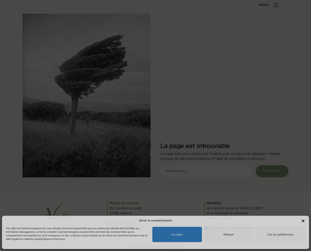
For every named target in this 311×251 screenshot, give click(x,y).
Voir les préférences (280, 234)
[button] (303, 221)
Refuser (229, 234)
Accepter (177, 234)
